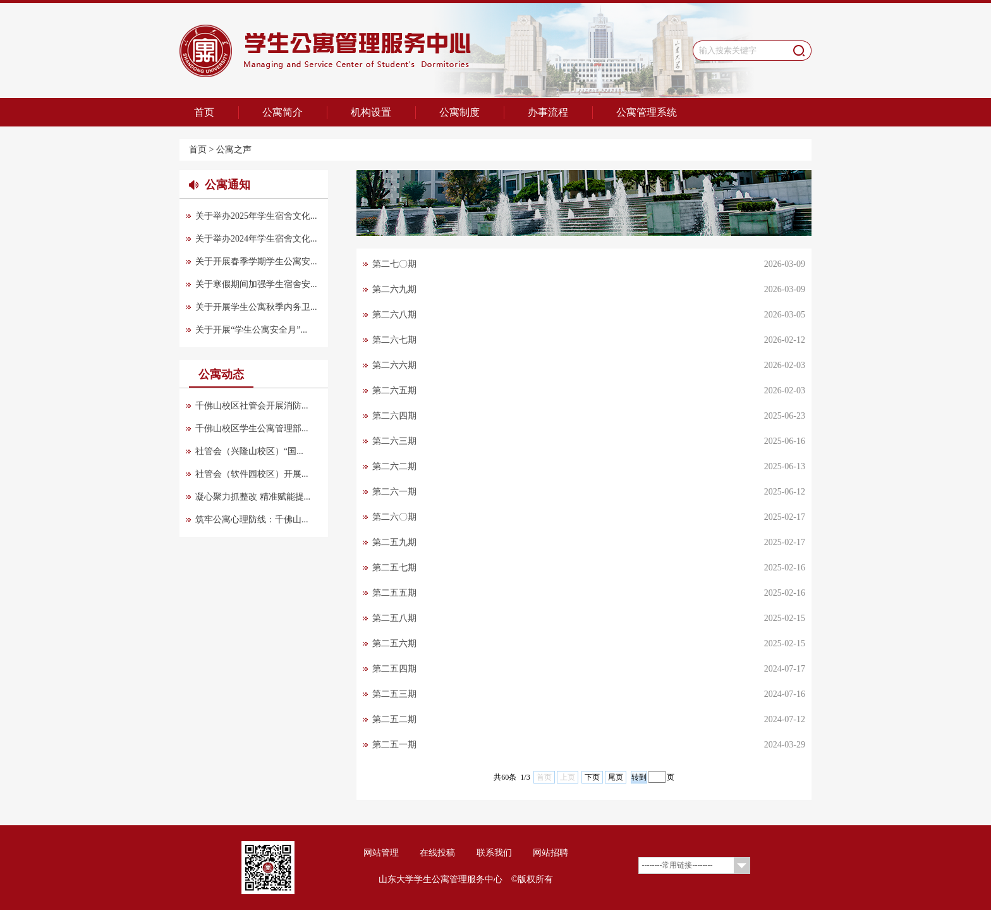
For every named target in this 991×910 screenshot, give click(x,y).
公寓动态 (221, 374)
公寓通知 (227, 184)
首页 (204, 112)
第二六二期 (394, 466)
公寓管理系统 (646, 112)
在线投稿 (437, 853)
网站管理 (381, 853)
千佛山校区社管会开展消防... (251, 405)
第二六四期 (394, 416)
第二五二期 (394, 719)
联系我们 (494, 853)
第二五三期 (394, 694)
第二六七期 (394, 340)
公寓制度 (459, 112)
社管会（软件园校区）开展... (251, 474)
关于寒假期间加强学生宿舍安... (256, 284)
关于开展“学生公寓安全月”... (251, 330)
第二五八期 (394, 618)
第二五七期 (394, 567)
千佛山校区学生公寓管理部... (251, 428)
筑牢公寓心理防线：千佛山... (251, 519)
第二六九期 (394, 289)
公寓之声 (234, 149)
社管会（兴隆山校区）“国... (249, 451)
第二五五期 (394, 593)
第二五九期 (394, 542)
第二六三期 (394, 441)
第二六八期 (394, 314)
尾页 (615, 777)
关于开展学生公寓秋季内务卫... (256, 307)
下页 (592, 777)
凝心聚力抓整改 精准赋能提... (252, 496)
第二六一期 (394, 491)
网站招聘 (550, 853)
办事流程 (548, 112)
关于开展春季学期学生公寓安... (256, 261)
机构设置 (371, 112)
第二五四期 (394, 668)
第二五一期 (394, 744)
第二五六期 (394, 643)
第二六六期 (394, 365)
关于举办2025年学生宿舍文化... (256, 216)
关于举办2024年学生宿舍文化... (256, 238)
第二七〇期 (394, 264)
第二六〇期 (394, 517)
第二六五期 (394, 390)
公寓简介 (282, 112)
